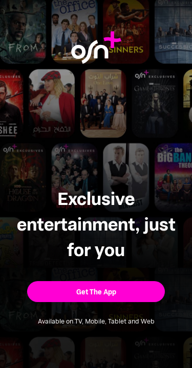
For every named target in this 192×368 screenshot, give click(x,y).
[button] (96, 291)
